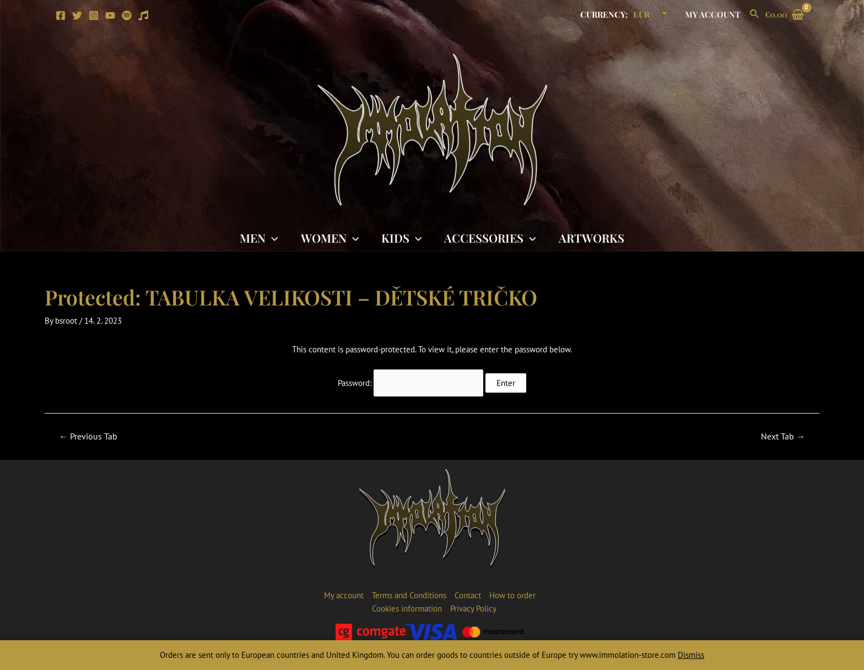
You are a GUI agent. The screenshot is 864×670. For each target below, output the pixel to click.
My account (714, 14)
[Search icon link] (755, 14)
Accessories (491, 237)
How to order (512, 595)
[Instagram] (94, 15)
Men (258, 237)
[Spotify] (127, 15)
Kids (401, 237)
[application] (270, 237)
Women (329, 237)
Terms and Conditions (409, 595)
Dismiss (691, 655)
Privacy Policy (473, 608)
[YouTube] (110, 15)
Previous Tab (88, 436)
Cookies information (407, 608)
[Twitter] (77, 15)
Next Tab (783, 436)
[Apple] (143, 15)
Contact (468, 595)
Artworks (592, 237)
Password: (410, 383)
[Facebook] (61, 15)
